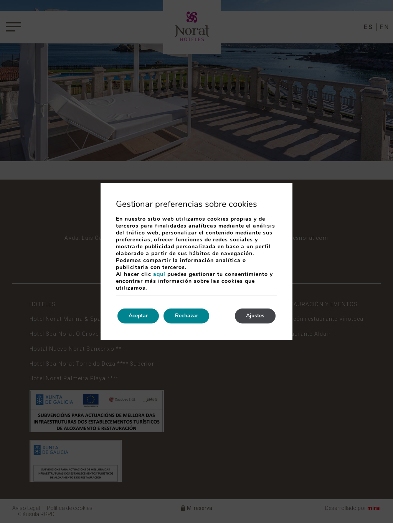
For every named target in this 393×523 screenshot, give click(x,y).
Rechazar (187, 316)
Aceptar (138, 316)
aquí (159, 274)
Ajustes (255, 316)
